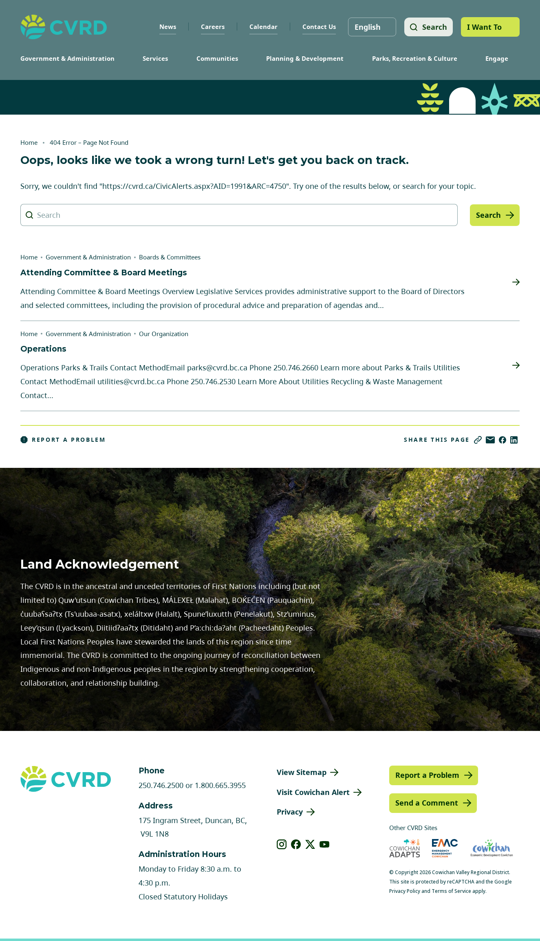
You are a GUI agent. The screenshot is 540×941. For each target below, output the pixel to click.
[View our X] (310, 844)
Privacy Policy (404, 891)
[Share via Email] (490, 439)
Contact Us (318, 26)
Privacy (290, 812)
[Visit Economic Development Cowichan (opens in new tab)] (491, 848)
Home (28, 142)
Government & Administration (67, 58)
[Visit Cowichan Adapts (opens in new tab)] (404, 848)
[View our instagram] (282, 844)
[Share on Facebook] (502, 440)
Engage (496, 58)
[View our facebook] (296, 844)
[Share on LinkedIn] (514, 440)
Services (155, 58)
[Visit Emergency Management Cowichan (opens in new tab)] (445, 848)
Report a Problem (63, 439)
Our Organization (163, 334)
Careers (211, 26)
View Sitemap (301, 772)
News (166, 26)
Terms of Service (451, 891)
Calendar (262, 26)
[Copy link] (478, 440)
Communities (217, 58)
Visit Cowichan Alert (313, 792)
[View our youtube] (325, 844)
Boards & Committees (170, 257)
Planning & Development (305, 58)
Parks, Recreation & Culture (414, 58)
